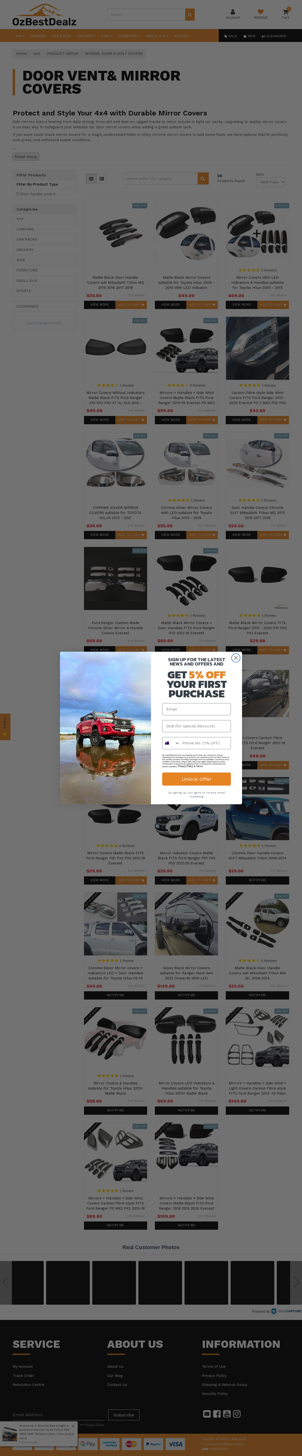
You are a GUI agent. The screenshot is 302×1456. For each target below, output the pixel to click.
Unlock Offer (196, 779)
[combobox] (171, 743)
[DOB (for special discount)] (196, 726)
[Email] (196, 709)
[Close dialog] (236, 658)
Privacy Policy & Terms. (190, 766)
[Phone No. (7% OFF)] (205, 743)
